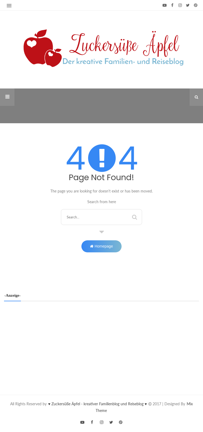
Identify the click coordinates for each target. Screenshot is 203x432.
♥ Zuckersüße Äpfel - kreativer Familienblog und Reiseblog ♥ (98, 404)
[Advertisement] (101, 344)
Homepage (101, 246)
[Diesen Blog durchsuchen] (101, 217)
